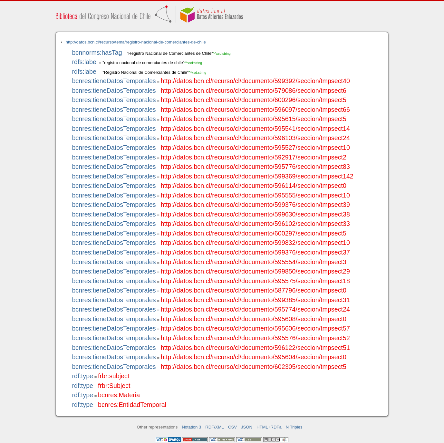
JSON (246, 427)
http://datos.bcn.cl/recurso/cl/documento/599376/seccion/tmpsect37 (255, 252)
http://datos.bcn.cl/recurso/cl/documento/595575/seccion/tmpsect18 (255, 280)
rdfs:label (85, 61)
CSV (232, 427)
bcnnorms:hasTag (97, 52)
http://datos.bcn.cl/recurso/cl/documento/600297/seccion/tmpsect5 (253, 233)
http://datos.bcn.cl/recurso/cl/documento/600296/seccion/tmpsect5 (253, 99)
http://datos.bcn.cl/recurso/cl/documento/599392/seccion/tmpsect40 (255, 80)
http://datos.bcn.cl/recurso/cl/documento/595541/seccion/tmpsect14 (255, 128)
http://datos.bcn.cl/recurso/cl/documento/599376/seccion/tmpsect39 (255, 204)
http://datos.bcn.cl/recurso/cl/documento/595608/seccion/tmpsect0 (253, 319)
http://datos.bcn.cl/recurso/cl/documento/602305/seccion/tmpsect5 (253, 366)
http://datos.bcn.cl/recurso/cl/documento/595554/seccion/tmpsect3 (253, 261)
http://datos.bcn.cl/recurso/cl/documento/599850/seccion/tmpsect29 (255, 271)
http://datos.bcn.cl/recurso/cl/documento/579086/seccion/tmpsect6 (253, 90)
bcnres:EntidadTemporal (132, 404)
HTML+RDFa (269, 427)
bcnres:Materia (119, 395)
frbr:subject (113, 376)
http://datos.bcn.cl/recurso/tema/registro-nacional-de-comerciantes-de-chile (136, 42)
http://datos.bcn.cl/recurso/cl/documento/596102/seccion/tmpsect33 (255, 223)
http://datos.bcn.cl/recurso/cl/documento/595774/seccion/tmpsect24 (255, 309)
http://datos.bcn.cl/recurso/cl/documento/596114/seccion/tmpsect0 (253, 185)
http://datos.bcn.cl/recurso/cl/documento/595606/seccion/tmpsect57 (255, 328)
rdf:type (82, 376)
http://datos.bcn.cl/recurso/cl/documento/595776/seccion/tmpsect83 (255, 166)
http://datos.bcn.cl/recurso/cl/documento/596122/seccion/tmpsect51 (255, 347)
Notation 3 (191, 427)
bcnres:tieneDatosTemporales (114, 80)
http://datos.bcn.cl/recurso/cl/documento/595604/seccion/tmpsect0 (253, 357)
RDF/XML (214, 427)
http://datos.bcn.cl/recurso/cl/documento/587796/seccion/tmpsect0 (253, 290)
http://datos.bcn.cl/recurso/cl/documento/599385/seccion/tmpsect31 (255, 299)
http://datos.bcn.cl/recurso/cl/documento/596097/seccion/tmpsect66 (255, 109)
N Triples (294, 427)
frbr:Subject (114, 385)
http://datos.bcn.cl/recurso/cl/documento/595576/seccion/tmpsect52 (255, 338)
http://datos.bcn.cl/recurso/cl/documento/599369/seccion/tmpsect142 (257, 176)
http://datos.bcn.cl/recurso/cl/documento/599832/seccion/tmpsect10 (255, 242)
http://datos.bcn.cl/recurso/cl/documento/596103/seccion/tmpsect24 (255, 137)
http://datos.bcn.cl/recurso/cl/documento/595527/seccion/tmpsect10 (255, 147)
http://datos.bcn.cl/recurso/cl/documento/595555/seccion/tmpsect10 (255, 195)
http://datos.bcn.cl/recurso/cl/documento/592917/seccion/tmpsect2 (253, 157)
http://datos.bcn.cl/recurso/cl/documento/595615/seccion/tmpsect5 (253, 118)
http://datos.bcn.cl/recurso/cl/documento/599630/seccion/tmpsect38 (255, 214)
